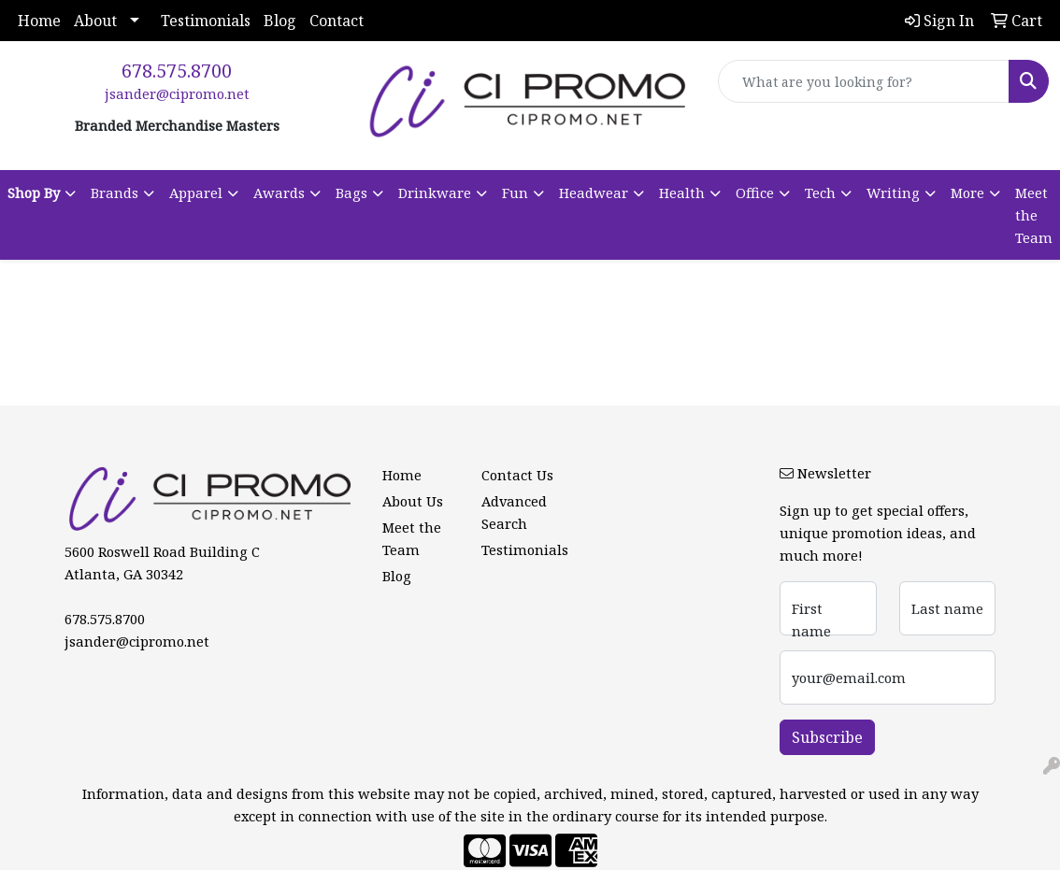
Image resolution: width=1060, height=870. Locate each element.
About (95, 20)
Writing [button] (893, 192)
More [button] (967, 192)
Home (39, 20)
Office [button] (755, 192)
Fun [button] (515, 192)
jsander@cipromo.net (177, 93)
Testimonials (206, 20)
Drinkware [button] (434, 192)
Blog (280, 20)
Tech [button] (820, 192)
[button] (41, 192)
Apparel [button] (195, 192)
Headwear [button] (593, 192)
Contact (336, 20)
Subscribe (827, 737)
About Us (412, 501)
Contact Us (517, 474)
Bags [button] (351, 192)
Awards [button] (279, 192)
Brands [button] (114, 192)
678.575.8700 (177, 70)
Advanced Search (514, 512)
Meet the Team (1034, 215)
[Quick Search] (864, 81)
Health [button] (682, 192)
